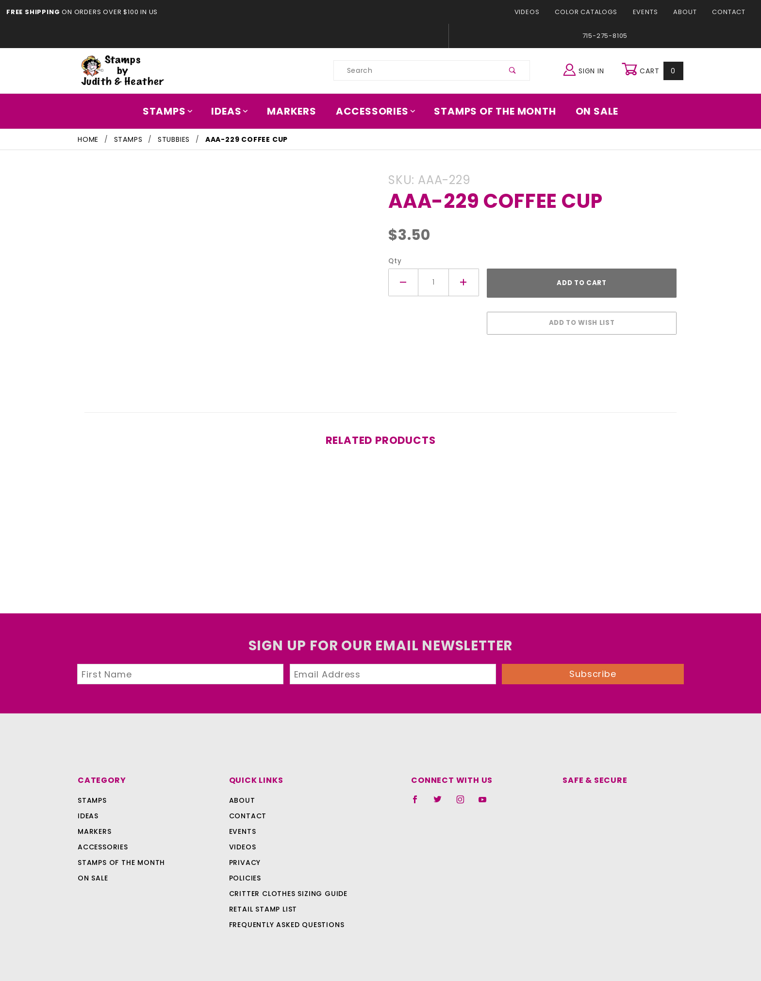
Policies (245, 873)
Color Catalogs (591, 12)
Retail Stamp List (263, 904)
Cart (653, 70)
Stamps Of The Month (490, 111)
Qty (393, 261)
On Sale (590, 111)
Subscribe (593, 669)
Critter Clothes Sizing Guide (285, 889)
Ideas (234, 111)
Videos (535, 12)
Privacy (244, 858)
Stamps (174, 111)
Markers (295, 111)
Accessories (376, 111)
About (688, 12)
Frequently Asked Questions (285, 920)
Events (648, 12)
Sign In (586, 69)
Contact (729, 12)
